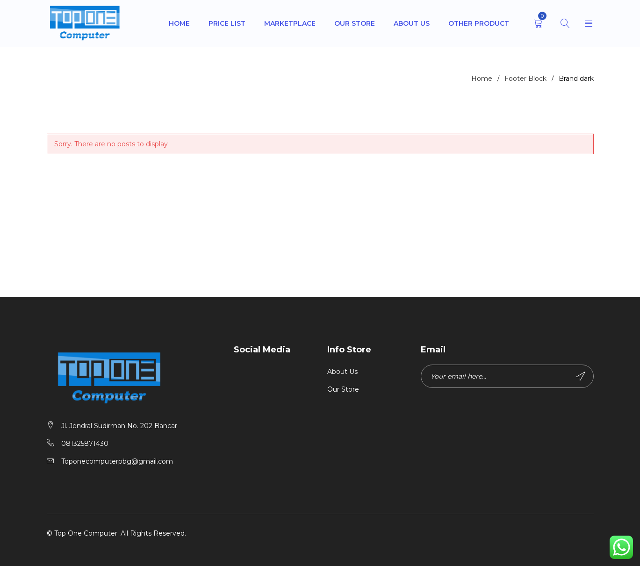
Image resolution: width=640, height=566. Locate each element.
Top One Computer (85, 533)
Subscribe (580, 376)
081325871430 (84, 443)
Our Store (343, 389)
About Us (342, 371)
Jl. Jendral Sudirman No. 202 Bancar (119, 426)
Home (481, 78)
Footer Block (525, 78)
